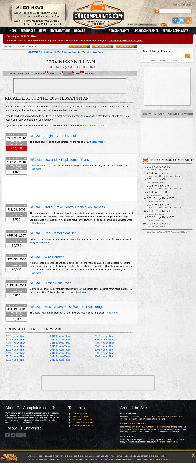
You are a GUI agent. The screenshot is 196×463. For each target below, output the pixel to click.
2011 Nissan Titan (60, 359)
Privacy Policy (108, 459)
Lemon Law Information (83, 423)
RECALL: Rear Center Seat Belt (53, 233)
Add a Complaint (80, 414)
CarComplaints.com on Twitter (13, 435)
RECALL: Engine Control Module (54, 136)
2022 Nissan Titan (15, 349)
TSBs (79, 73)
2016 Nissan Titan (60, 343)
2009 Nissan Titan (104, 339)
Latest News (28, 7)
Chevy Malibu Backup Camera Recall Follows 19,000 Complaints (43, 22)
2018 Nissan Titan (60, 336)
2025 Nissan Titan (15, 339)
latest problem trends (160, 427)
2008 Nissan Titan (104, 343)
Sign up (187, 4)
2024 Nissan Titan (15, 343)
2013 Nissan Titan (60, 353)
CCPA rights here (161, 459)
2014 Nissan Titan (60, 349)
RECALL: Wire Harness (47, 257)
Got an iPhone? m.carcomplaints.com (23, 435)
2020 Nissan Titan (15, 356)
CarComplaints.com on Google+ (18, 435)
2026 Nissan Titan (15, 336)
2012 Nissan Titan (60, 356)
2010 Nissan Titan (104, 336)
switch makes (125, 46)
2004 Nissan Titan (104, 356)
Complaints (40, 73)
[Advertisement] (69, 86)
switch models (101, 46)
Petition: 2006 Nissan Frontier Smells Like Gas (65, 52)
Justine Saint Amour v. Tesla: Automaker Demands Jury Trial (42, 14)
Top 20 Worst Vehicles (82, 419)
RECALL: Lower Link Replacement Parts (59, 160)
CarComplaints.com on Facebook (7, 435)
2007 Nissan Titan (104, 346)
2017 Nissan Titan (60, 339)
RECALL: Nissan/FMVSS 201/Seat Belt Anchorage (67, 307)
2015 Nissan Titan (60, 346)
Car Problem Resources (83, 425)
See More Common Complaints (168, 231)
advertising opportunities (166, 442)
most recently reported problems (141, 429)
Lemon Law (89, 74)
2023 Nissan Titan (15, 346)
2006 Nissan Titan (104, 349)
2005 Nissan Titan (104, 353)
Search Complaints (81, 416)
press (147, 417)
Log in (177, 4)
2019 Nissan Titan (15, 359)
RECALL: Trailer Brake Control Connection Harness (67, 207)
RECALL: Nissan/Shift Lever (50, 283)
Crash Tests (55, 73)
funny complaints (131, 432)
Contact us (134, 419)
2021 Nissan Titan (15, 353)
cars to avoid (137, 427)
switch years (78, 46)
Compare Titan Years (18, 74)
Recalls (69, 73)
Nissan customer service (92, 125)
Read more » (98, 142)
